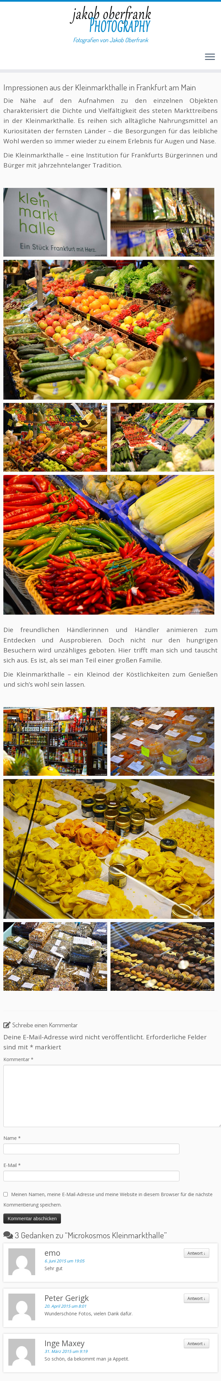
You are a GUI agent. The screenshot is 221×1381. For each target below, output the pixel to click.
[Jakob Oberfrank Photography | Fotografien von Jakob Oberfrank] (110, 19)
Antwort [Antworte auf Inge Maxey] (197, 1343)
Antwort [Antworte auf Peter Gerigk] (197, 1298)
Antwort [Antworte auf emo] (197, 1253)
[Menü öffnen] (210, 57)
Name (12, 1138)
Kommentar (18, 1059)
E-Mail (12, 1165)
